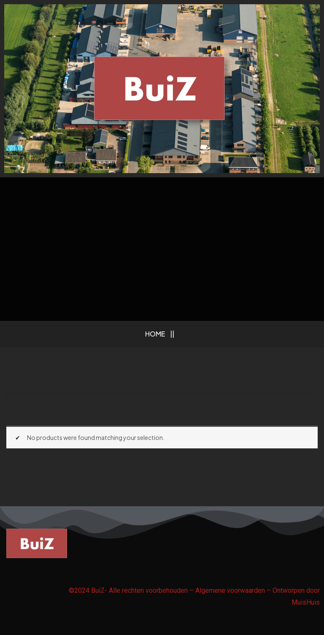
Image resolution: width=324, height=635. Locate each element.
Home (155, 333)
